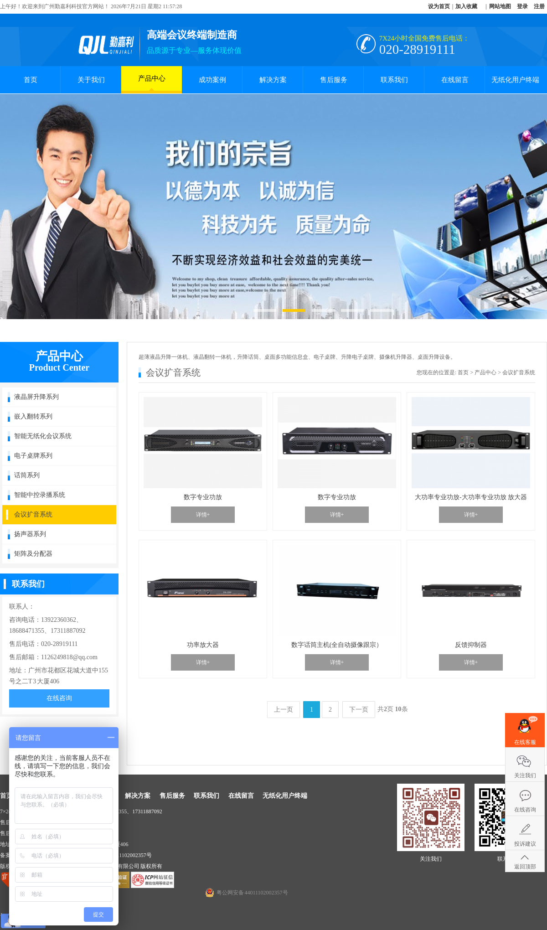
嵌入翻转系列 (33, 416)
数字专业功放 (203, 497)
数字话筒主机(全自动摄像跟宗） (337, 644)
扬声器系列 (30, 534)
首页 (30, 79)
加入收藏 (466, 6)
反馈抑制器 (471, 644)
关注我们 (525, 775)
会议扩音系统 (33, 514)
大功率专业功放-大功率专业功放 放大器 (471, 497)
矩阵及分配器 (33, 553)
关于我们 (91, 79)
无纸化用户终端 (515, 79)
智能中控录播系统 (39, 494)
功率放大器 (203, 644)
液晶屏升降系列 (36, 396)
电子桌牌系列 (33, 455)
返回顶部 (525, 866)
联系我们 (394, 79)
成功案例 (212, 79)
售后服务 (333, 79)
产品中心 (151, 83)
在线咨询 (59, 698)
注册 (539, 6)
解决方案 (273, 79)
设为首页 (439, 6)
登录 (522, 6)
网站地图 (500, 6)
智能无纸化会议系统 (43, 436)
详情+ (203, 515)
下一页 (358, 709)
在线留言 (455, 79)
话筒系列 (27, 475)
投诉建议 (525, 844)
